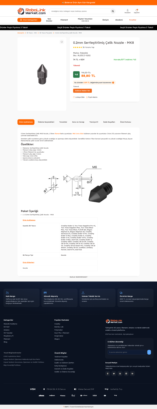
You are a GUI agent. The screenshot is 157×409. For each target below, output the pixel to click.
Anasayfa (20, 33)
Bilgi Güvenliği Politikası (12, 365)
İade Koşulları (109, 122)
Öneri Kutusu (125, 122)
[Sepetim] (137, 11)
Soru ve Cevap (78, 122)
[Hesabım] (128, 11)
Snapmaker (58, 336)
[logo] (31, 11)
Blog (5, 342)
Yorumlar (63, 122)
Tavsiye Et (93, 122)
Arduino (6, 330)
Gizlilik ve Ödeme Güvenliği (64, 372)
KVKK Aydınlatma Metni (12, 356)
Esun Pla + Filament (61, 333)
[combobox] (82, 11)
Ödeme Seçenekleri (46, 122)
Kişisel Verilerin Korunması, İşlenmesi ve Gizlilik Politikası (24, 362)
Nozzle (25, 268)
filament (58, 133)
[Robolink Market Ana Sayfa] (129, 321)
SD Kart (6, 327)
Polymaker (58, 330)
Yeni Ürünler (49, 20)
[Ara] (113, 11)
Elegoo (57, 339)
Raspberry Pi (8, 336)
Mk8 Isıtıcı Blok (78, 133)
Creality (57, 324)
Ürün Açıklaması (26, 122)
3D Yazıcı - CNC (32, 33)
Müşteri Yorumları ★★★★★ (85, 20)
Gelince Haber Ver (82, 91)
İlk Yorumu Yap (88, 47)
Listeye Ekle (78, 97)
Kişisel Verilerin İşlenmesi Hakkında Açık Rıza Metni (22, 359)
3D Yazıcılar (8, 333)
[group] (41, 74)
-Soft (65, 407)
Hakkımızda (58, 360)
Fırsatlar (132, 20)
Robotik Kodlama (10, 324)
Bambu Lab (58, 327)
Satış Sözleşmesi (60, 366)
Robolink (84, 53)
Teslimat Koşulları (61, 357)
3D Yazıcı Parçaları (45, 33)
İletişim (105, 20)
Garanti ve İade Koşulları (63, 369)
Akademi (119, 20)
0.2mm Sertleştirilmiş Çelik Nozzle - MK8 (68, 33)
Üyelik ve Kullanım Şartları (64, 363)
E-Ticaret (71, 407)
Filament (64, 20)
